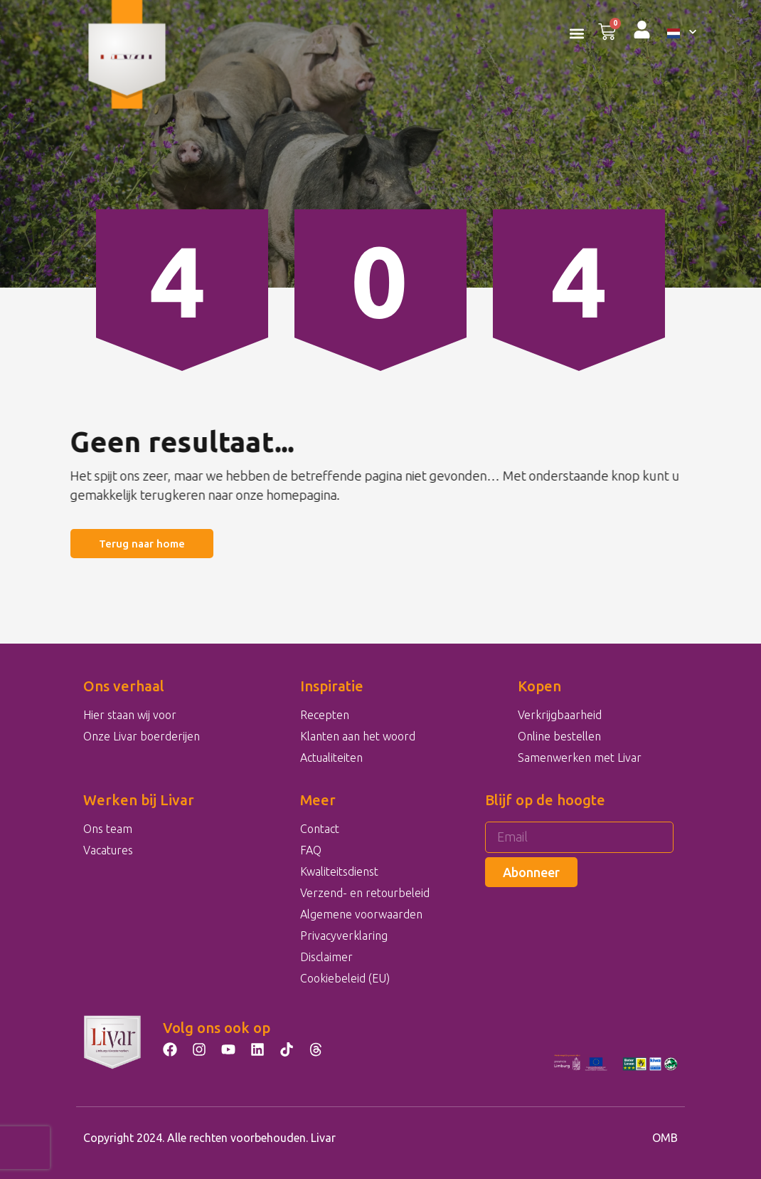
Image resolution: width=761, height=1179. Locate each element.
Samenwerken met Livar (580, 757)
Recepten (324, 714)
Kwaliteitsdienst (339, 871)
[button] (576, 33)
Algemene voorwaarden (361, 914)
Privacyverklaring (344, 935)
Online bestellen (559, 736)
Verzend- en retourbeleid (365, 892)
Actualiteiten (331, 757)
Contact (319, 828)
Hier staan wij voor (129, 714)
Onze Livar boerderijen (141, 736)
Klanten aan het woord (357, 736)
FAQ (310, 850)
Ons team (107, 828)
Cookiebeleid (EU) (345, 978)
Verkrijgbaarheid (560, 714)
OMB (665, 1137)
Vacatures (108, 850)
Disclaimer (326, 956)
